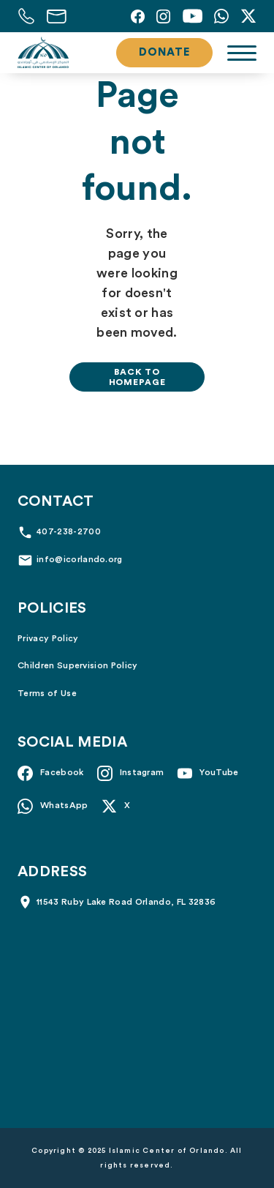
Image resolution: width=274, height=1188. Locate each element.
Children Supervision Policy (78, 665)
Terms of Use (47, 693)
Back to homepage (137, 376)
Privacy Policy (48, 638)
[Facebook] (138, 16)
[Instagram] (163, 16)
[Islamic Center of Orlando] (43, 53)
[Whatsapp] (221, 16)
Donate (164, 52)
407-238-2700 (69, 531)
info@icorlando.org (80, 559)
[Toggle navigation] (241, 53)
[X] (248, 16)
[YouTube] (192, 16)
